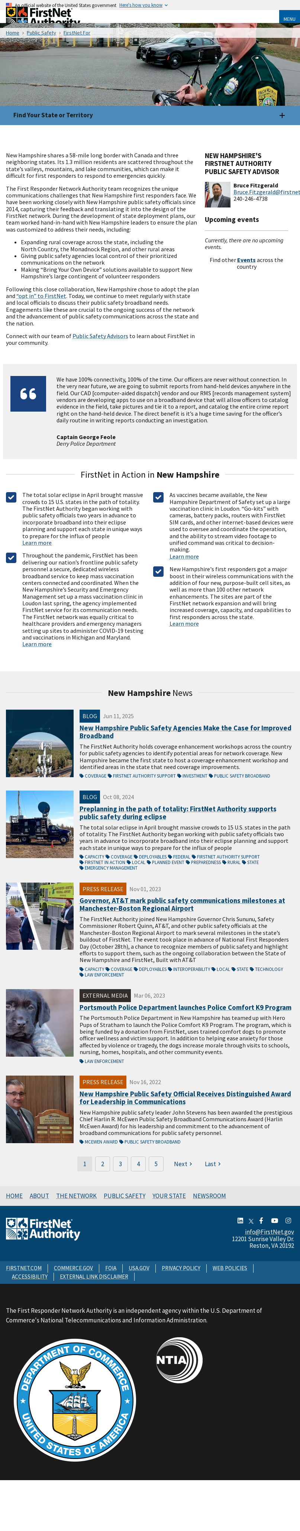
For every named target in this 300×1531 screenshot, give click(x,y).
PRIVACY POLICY (181, 1268)
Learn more (37, 542)
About (39, 1196)
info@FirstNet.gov (269, 1232)
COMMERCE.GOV (73, 1268)
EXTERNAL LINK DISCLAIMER (94, 1276)
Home (14, 1196)
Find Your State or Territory (53, 115)
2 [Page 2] (102, 1164)
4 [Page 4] (138, 1164)
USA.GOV (139, 1268)
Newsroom (209, 1196)
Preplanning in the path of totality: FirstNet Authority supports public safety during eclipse (178, 813)
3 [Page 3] (120, 1164)
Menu (290, 19)
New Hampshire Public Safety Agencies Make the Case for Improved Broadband (185, 732)
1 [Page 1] (84, 1164)
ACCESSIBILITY (30, 1276)
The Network (76, 1196)
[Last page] (214, 1164)
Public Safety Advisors (100, 336)
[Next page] (184, 1164)
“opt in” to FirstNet (41, 296)
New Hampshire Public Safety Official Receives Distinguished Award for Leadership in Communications (185, 1098)
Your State (169, 1196)
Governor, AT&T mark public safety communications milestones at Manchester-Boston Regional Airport (182, 904)
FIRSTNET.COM (24, 1268)
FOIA (110, 1268)
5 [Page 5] (156, 1164)
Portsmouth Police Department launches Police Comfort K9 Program (185, 1007)
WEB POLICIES (230, 1268)
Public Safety (124, 1196)
